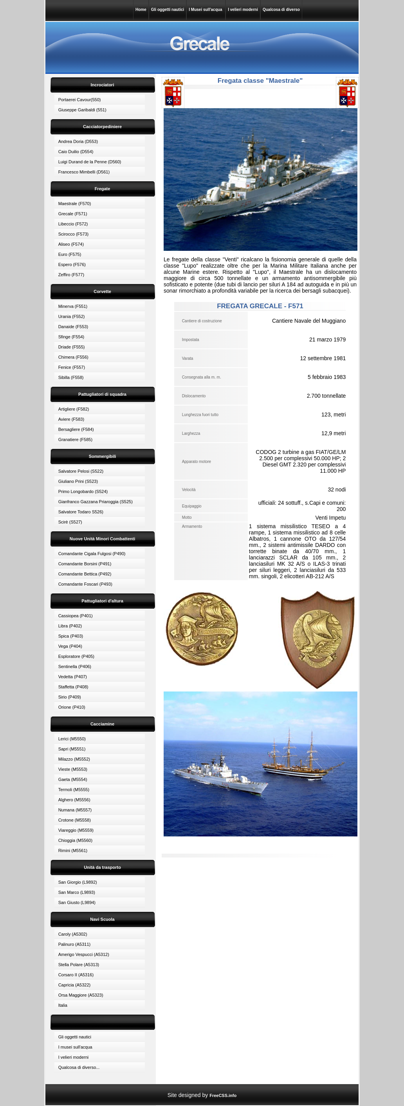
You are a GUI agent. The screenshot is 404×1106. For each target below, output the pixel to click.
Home (140, 9)
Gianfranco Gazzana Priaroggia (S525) (95, 501)
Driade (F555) (71, 347)
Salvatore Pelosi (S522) (81, 471)
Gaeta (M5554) (72, 779)
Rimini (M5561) (73, 850)
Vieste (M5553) (72, 769)
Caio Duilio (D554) (76, 151)
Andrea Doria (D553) (78, 141)
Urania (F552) (71, 316)
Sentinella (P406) (74, 666)
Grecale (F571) (72, 213)
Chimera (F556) (73, 357)
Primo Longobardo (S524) (83, 491)
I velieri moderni (243, 9)
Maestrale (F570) (74, 203)
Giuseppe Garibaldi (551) (82, 109)
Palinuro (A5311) (74, 944)
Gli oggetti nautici (167, 9)
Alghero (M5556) (74, 799)
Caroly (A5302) (72, 934)
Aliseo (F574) (71, 244)
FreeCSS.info (222, 1095)
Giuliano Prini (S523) (78, 481)
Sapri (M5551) (72, 749)
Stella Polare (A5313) (78, 964)
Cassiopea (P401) (75, 615)
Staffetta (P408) (73, 686)
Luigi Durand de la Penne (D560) (89, 161)
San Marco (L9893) (76, 892)
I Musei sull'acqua (206, 9)
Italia (62, 1005)
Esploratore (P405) (76, 656)
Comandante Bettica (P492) (85, 574)
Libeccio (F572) (73, 224)
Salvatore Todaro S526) (80, 511)
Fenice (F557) (71, 367)
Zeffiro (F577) (71, 274)
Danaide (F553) (73, 326)
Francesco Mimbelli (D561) (84, 172)
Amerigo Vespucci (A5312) (83, 954)
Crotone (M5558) (74, 820)
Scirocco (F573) (73, 234)
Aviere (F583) (71, 419)
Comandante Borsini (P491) (85, 563)
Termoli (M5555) (73, 789)
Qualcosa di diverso (281, 9)
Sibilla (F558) (71, 377)
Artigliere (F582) (73, 409)
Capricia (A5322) (74, 985)
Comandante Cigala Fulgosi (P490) (92, 553)
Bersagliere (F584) (76, 429)
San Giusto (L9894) (77, 902)
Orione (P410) (71, 707)
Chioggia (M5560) (75, 840)
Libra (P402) (70, 626)
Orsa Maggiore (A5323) (80, 995)
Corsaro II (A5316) (76, 974)
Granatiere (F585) (75, 439)
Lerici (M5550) (72, 738)
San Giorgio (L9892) (77, 882)
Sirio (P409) (69, 697)
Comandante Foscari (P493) (85, 584)
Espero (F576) (72, 264)
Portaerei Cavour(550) (79, 99)
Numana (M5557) (75, 810)
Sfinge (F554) (71, 336)
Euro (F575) (69, 254)
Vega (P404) (70, 646)
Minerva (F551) (73, 306)
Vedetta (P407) (72, 676)
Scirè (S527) (70, 522)
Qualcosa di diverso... (79, 1067)
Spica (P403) (70, 636)
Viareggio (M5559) (76, 830)
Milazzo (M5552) (74, 759)
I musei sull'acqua (75, 1047)
